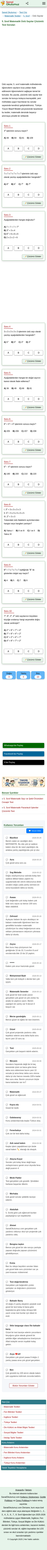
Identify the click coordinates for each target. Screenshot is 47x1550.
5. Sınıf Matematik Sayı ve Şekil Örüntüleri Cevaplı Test (22, 800)
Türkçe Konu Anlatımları (14, 1463)
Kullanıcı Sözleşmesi (29, 1497)
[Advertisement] (23, 55)
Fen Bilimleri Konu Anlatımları (17, 1452)
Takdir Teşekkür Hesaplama (14, 1468)
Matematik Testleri (12, 1407)
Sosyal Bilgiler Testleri (13, 1432)
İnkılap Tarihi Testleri (13, 1438)
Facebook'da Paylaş (13, 754)
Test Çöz (6, 1402)
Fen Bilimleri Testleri (13, 1412)
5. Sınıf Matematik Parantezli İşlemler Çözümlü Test (20, 809)
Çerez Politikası (23, 1500)
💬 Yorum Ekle (35, 831)
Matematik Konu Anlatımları (16, 1447)
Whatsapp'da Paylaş (13, 745)
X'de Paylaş (9, 762)
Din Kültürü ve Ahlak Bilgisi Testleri (19, 1427)
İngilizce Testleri (11, 1417)
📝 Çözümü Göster (32, 157)
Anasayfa (19, 1490)
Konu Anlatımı (8, 1443)
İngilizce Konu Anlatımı (14, 1458)
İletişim (28, 1490)
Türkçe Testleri (10, 1422)
